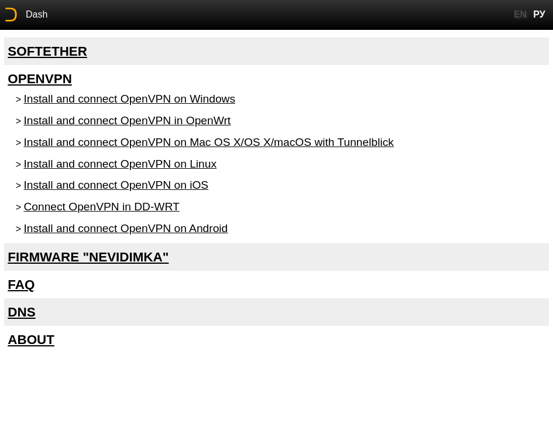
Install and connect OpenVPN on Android (125, 228)
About (31, 339)
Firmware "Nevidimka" (88, 257)
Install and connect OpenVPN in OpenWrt (127, 120)
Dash (36, 14)
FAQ (21, 284)
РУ (539, 14)
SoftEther (47, 51)
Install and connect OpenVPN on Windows (129, 99)
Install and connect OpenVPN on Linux (120, 164)
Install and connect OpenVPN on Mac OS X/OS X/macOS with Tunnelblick (208, 142)
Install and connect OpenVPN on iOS (115, 185)
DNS (21, 312)
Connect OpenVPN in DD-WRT (101, 206)
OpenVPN (40, 79)
